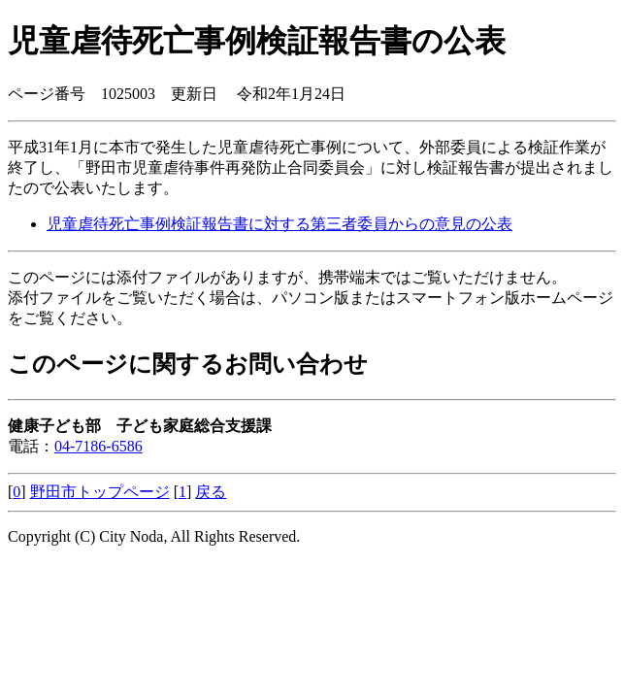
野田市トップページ (100, 491)
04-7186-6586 (98, 446)
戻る (210, 491)
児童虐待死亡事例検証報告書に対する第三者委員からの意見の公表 (279, 224)
